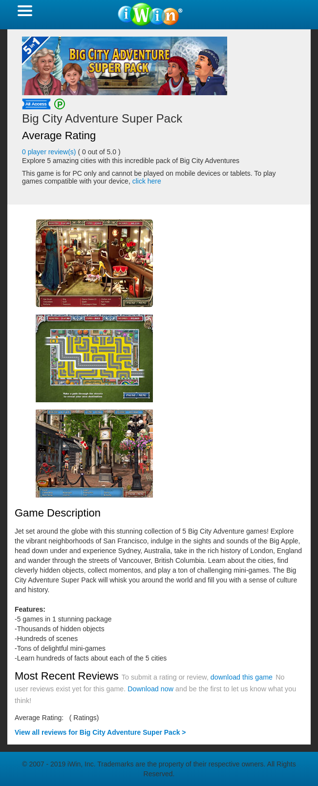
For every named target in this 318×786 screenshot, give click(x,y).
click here (146, 181)
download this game (242, 677)
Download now (150, 689)
